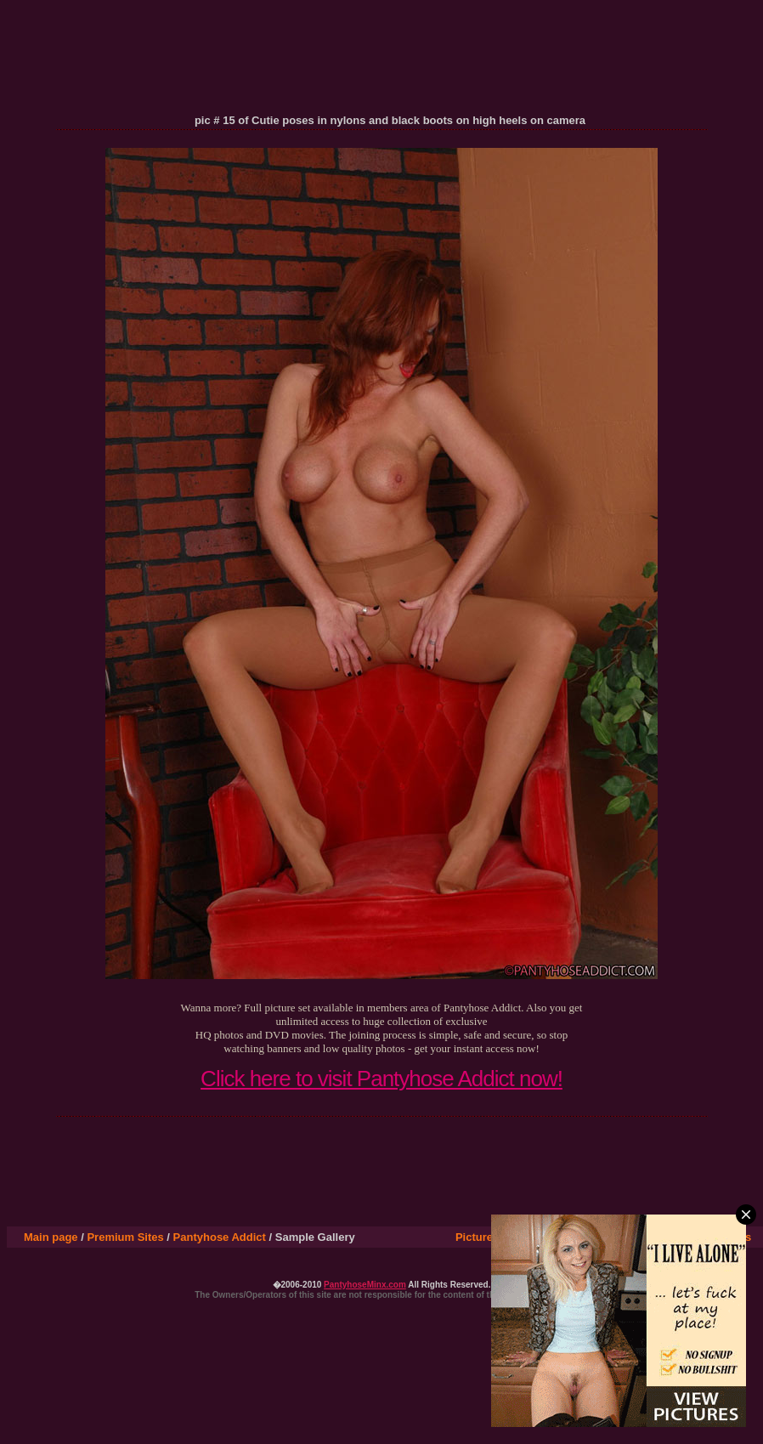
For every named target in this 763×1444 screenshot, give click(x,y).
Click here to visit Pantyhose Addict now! (381, 1078)
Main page (51, 1237)
